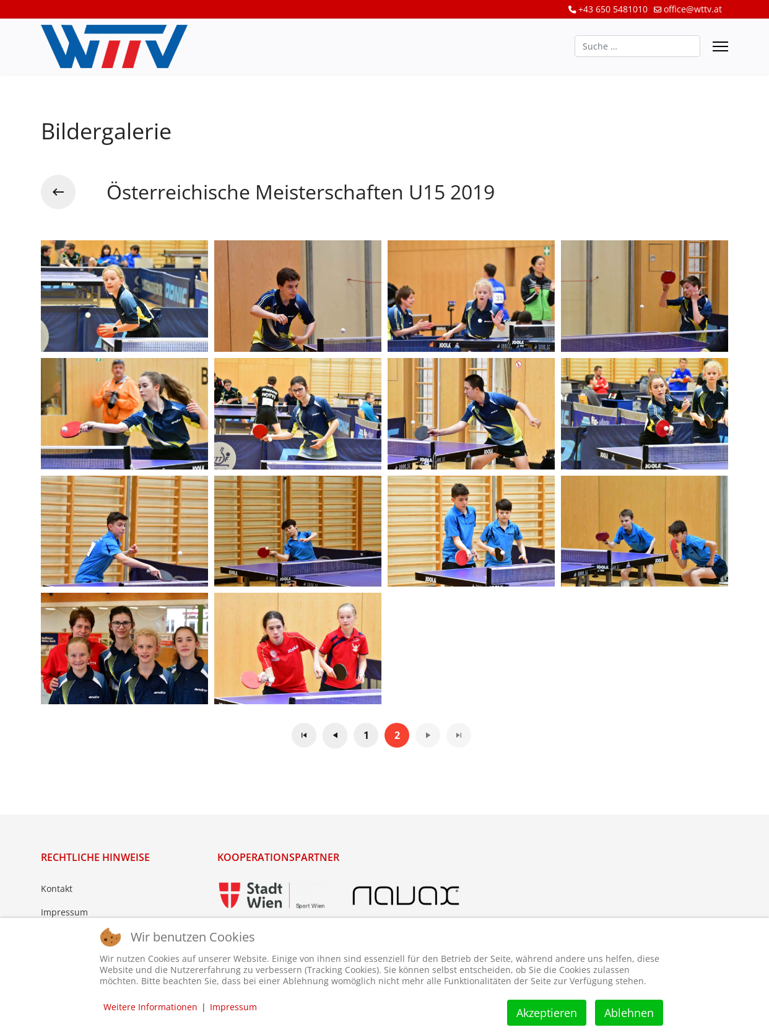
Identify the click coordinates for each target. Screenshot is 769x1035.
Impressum (64, 912)
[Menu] (720, 46)
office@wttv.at (693, 9)
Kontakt (56, 888)
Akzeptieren (546, 1012)
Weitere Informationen (150, 1007)
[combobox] (637, 46)
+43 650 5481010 (613, 9)
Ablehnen (629, 1012)
